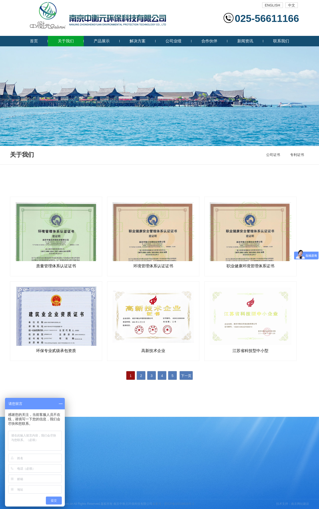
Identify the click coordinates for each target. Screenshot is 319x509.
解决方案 (138, 41)
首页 (34, 41)
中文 (291, 5)
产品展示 (102, 41)
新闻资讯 (245, 41)
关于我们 (66, 41)
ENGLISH (272, 5)
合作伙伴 (209, 41)
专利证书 (297, 155)
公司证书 (273, 155)
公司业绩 (173, 41)
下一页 (186, 376)
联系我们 (281, 41)
